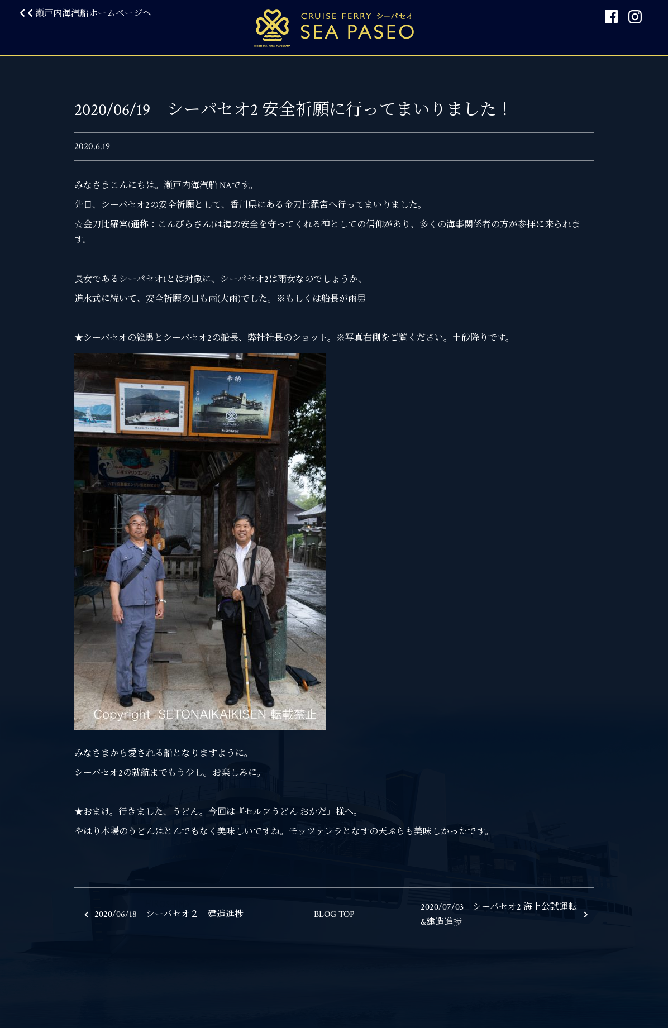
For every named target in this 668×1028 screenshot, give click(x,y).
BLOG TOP (334, 914)
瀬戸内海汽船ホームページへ (85, 14)
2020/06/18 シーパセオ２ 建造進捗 (164, 914)
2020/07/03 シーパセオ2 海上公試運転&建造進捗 (504, 914)
